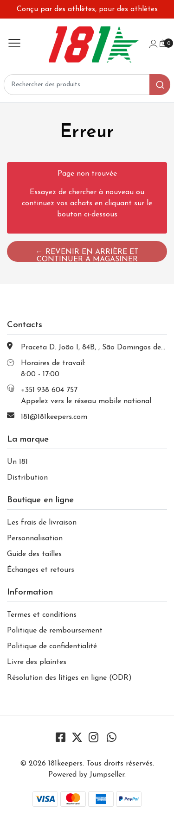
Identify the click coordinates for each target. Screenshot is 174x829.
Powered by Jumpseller (86, 774)
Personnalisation (35, 538)
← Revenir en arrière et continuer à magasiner (87, 255)
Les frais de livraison (42, 522)
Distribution (27, 477)
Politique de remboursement (55, 630)
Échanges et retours (40, 570)
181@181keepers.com (54, 417)
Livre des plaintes (36, 662)
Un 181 (17, 462)
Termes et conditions (42, 615)
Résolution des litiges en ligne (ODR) (69, 678)
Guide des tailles (34, 554)
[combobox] (87, 84)
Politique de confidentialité (52, 646)
